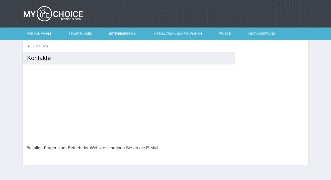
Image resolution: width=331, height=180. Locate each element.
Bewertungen (80, 34)
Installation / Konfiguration (177, 34)
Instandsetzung (261, 34)
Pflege (225, 34)
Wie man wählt (39, 34)
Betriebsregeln (123, 34)
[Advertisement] (130, 105)
